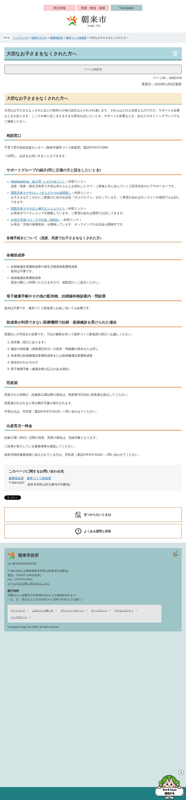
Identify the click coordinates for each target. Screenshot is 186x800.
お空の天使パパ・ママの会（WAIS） (36, 219)
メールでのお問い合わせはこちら (29, 583)
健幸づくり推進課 (76, 37)
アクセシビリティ (124, 610)
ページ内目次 (93, 69)
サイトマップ (18, 610)
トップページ (21, 37)
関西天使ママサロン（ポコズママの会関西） (41, 192)
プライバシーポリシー (72, 610)
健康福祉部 (56, 37)
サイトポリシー (99, 610)
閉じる (181, 772)
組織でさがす (39, 37)
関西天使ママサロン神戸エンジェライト (38, 208)
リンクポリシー (19, 617)
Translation (126, 8)
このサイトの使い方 (42, 610)
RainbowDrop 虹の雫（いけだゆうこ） (38, 181)
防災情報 (60, 8)
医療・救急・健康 (93, 8)
